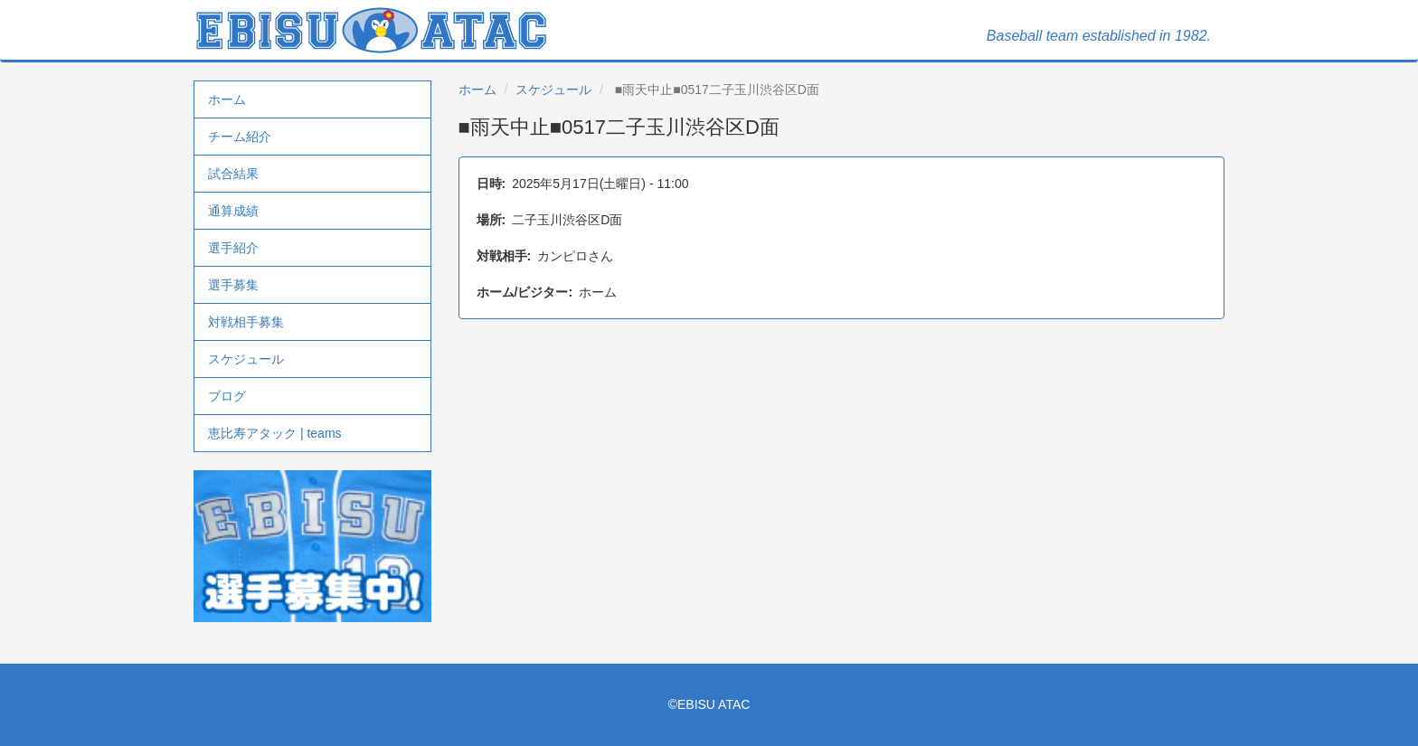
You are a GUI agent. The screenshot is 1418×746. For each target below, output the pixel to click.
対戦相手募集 (246, 322)
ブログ (227, 396)
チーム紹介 (239, 136)
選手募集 (233, 285)
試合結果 (233, 173)
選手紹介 (233, 248)
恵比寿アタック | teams (275, 433)
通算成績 (233, 210)
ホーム (227, 99)
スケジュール (246, 359)
